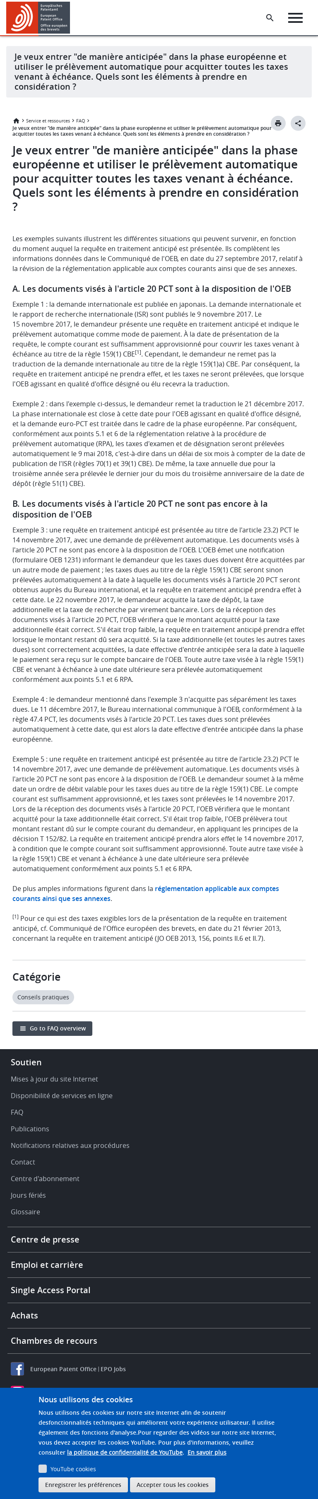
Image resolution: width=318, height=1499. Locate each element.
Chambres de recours (54, 1340)
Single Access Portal (51, 1290)
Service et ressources (48, 120)
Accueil (16, 121)
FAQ (80, 120)
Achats (24, 1315)
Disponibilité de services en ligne (62, 1095)
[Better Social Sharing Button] (298, 123)
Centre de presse (45, 1239)
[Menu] (295, 18)
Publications (30, 1128)
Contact (23, 1162)
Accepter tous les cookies (173, 1485)
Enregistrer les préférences (83, 1485)
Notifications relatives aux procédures (70, 1145)
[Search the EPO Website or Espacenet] (270, 17)
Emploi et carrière (47, 1264)
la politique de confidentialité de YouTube (125, 1452)
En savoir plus (207, 1452)
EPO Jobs (113, 1369)
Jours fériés (28, 1195)
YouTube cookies (73, 1469)
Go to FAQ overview (58, 1028)
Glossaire (25, 1211)
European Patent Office (63, 1369)
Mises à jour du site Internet (54, 1079)
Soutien (26, 1062)
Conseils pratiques (43, 997)
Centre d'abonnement (45, 1178)
